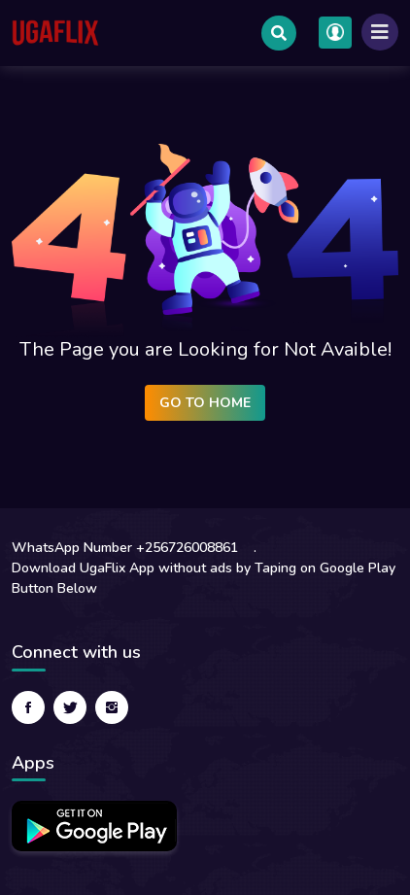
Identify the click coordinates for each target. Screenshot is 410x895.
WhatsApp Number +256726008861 (125, 547)
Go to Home (205, 403)
